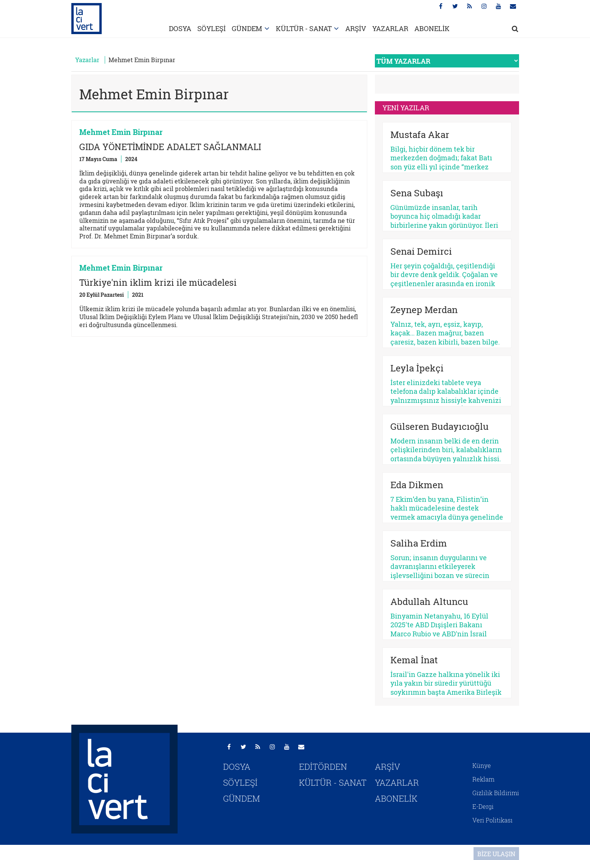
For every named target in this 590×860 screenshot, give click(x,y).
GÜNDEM (247, 28)
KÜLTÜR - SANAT (304, 28)
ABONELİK (432, 28)
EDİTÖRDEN (323, 766)
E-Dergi (483, 806)
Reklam (483, 779)
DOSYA (180, 28)
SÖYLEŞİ (211, 28)
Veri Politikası (492, 820)
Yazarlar (87, 60)
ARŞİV (355, 28)
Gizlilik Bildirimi (495, 793)
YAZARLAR (390, 28)
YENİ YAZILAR (405, 107)
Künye (481, 765)
